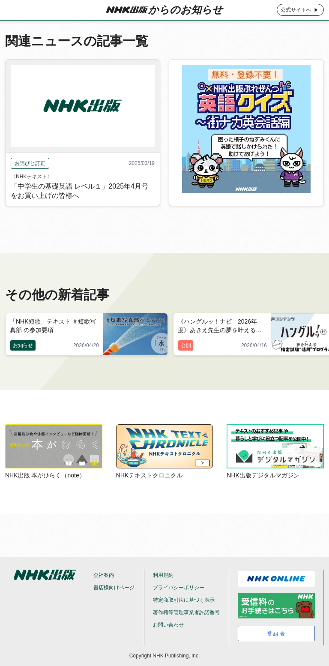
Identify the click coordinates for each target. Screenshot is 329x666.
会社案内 (103, 575)
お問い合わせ (168, 625)
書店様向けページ (114, 588)
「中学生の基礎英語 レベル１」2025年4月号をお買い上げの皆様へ (79, 203)
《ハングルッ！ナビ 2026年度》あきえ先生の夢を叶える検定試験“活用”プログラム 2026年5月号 (222, 326)
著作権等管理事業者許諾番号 (186, 612)
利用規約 (163, 575)
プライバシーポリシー (178, 588)
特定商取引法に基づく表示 (184, 600)
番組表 (276, 634)
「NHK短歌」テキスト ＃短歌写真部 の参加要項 (53, 325)
